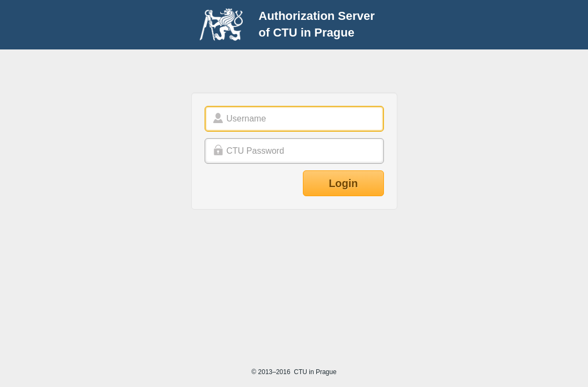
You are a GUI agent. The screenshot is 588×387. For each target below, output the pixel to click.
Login (343, 183)
